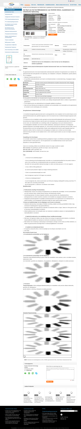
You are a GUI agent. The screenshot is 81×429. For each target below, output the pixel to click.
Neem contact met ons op (62, 4)
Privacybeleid (14, 428)
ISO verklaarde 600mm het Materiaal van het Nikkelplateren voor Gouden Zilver (31, 415)
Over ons (33, 4)
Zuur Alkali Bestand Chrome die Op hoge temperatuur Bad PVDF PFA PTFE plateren (13, 418)
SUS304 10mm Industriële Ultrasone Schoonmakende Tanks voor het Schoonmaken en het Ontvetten (12, 422)
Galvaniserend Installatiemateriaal (11, 52)
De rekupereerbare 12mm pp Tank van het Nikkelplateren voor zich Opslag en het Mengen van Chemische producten (39, 400)
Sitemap (66, 417)
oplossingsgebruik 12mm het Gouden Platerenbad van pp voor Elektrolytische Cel (49, 398)
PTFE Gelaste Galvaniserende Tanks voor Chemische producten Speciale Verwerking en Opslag (28, 399)
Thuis (22, 4)
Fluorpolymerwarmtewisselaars (11, 33)
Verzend (76, 411)
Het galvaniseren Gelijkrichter (11, 44)
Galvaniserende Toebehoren (10, 47)
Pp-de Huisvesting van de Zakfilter (12, 49)
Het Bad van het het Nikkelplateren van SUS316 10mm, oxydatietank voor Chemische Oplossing (35, 38)
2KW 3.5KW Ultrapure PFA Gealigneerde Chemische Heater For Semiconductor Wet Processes (49, 421)
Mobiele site (63, 418)
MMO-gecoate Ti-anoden (10, 42)
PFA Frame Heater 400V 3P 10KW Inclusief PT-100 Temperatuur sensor (49, 414)
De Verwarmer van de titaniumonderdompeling (10, 28)
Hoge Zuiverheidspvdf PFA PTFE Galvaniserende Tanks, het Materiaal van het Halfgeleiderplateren (71, 399)
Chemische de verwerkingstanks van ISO (35, 359)
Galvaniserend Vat (8, 14)
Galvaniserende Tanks (17, 7)
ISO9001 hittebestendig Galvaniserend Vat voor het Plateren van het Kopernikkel (31, 423)
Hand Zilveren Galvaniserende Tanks (64, 359)
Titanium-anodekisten (9, 39)
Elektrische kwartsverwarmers (11, 31)
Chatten (53, 34)
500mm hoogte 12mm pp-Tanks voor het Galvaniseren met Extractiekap (60, 398)
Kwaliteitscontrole (50, 4)
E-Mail (61, 417)
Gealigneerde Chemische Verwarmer (12, 16)
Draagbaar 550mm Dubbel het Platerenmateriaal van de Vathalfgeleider (30, 411)
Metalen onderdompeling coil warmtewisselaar (10, 37)
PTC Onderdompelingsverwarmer (11, 21)
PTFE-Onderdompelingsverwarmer (12, 19)
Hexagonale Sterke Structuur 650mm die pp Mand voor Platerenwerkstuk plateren (31, 419)
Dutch (73, 1)
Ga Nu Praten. (73, 4)
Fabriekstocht (40, 4)
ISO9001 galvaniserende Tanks (50, 359)
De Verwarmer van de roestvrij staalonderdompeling (11, 25)
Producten (27, 4)
